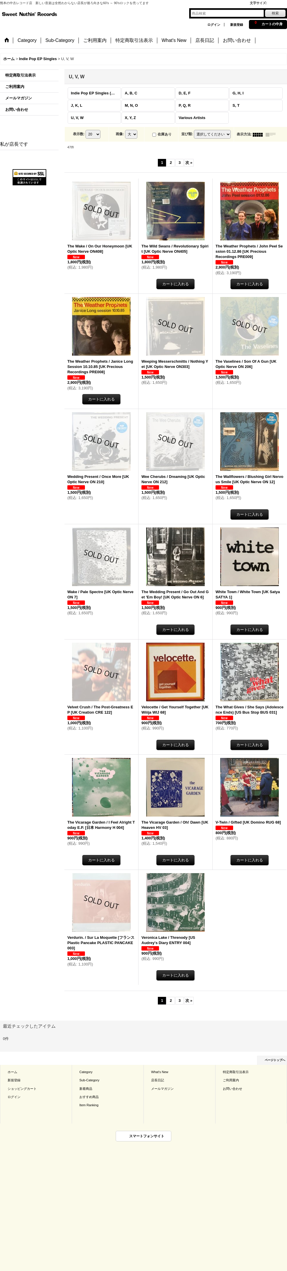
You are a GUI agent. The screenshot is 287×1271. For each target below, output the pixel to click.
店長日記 (157, 1080)
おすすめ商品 (89, 1097)
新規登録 (236, 24)
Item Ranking (88, 1105)
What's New (159, 1072)
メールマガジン (18, 98)
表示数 (79, 134)
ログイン (213, 24)
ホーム (12, 1072)
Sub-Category (89, 1080)
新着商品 (85, 1088)
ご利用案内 (14, 86)
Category (86, 1072)
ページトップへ (275, 1060)
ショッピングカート (22, 1088)
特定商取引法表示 (20, 75)
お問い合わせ (16, 109)
